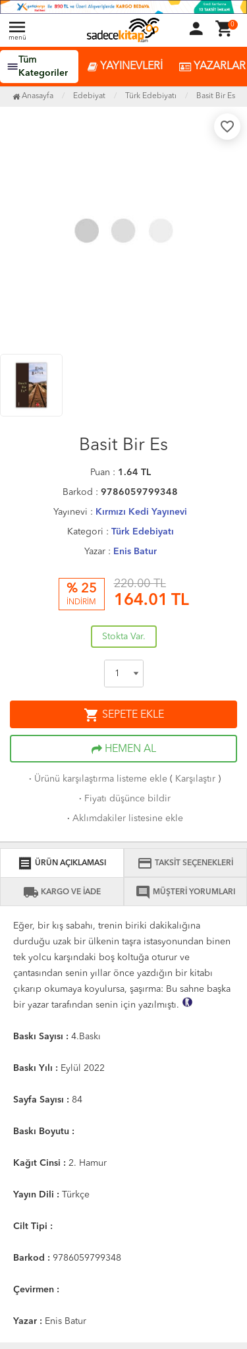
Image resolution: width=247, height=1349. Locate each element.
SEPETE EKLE (124, 715)
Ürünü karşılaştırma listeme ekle (96, 779)
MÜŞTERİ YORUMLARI (185, 892)
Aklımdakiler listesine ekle (124, 818)
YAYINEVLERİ (125, 66)
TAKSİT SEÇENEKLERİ (185, 863)
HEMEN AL (124, 749)
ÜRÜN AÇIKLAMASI (61, 863)
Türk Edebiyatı (142, 531)
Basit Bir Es (215, 96)
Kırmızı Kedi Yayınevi (141, 512)
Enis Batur (135, 551)
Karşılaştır (195, 779)
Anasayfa (33, 96)
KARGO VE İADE (62, 892)
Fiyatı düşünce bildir (123, 798)
